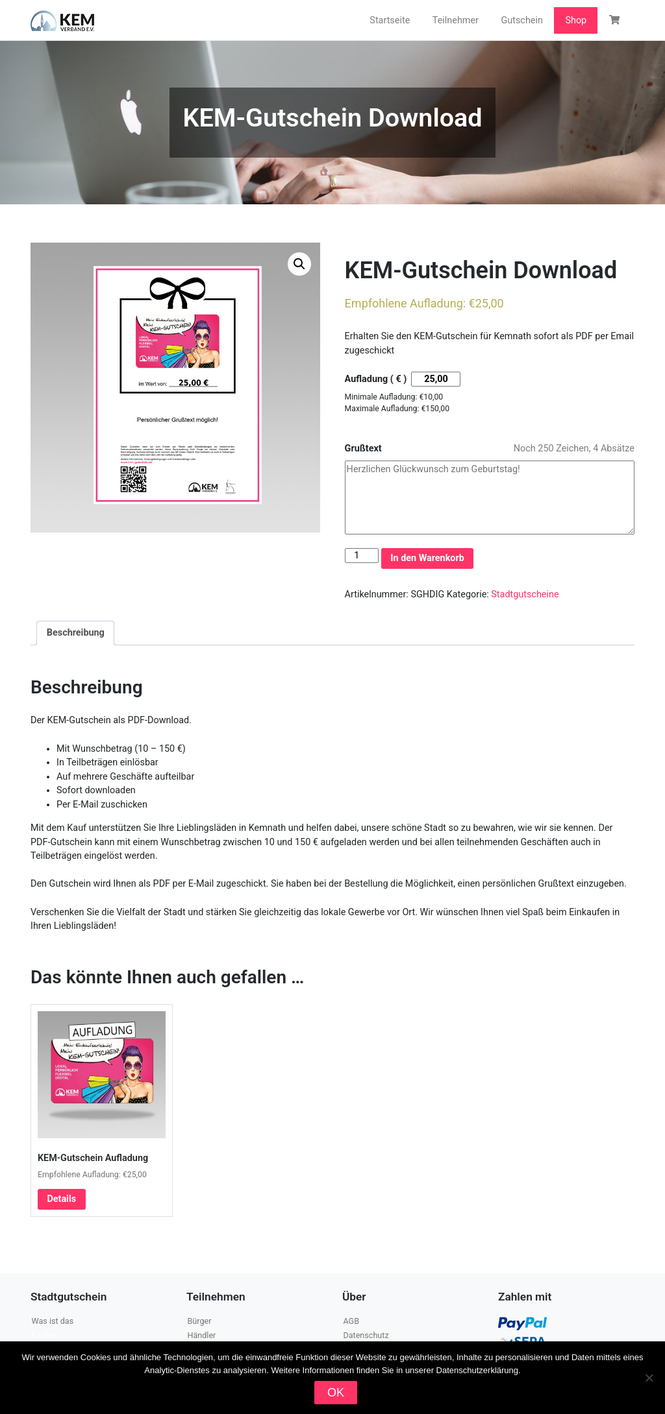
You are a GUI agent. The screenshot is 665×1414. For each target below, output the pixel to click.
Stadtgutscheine (524, 594)
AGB (351, 1321)
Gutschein (521, 20)
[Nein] (648, 1377)
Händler (201, 1335)
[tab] (75, 633)
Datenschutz (365, 1335)
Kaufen (44, 1335)
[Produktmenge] (362, 555)
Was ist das (52, 1321)
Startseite (390, 20)
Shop (575, 20)
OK (335, 1392)
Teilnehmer (456, 20)
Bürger (199, 1321)
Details (61, 1198)
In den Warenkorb (427, 558)
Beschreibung (76, 632)
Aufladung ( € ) (376, 379)
